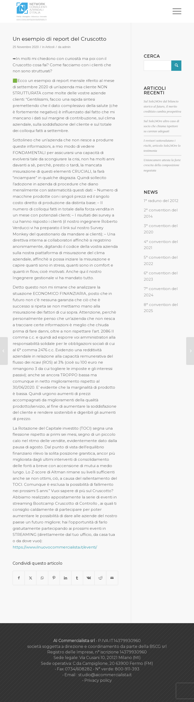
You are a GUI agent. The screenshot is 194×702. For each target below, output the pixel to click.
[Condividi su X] (30, 578)
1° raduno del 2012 (161, 200)
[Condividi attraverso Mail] (112, 578)
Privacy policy (98, 680)
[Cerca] (162, 65)
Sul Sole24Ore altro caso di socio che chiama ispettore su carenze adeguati (161, 126)
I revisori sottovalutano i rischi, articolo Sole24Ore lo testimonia (162, 145)
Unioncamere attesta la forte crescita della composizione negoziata (162, 165)
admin (66, 47)
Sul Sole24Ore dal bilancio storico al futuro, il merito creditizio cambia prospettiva (162, 106)
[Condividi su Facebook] (19, 578)
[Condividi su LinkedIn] (65, 578)
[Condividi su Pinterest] (54, 578)
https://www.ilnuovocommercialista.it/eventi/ (55, 547)
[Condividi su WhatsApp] (42, 578)
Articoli (49, 47)
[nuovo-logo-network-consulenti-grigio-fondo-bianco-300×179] (32, 11)
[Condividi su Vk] (88, 578)
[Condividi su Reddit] (100, 578)
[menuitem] (174, 11)
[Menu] (174, 11)
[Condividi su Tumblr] (77, 578)
